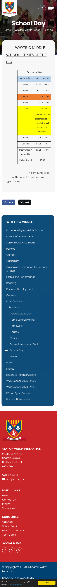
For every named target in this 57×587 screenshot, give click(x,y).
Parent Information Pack (17, 344)
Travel (6, 356)
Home (7, 30)
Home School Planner (15, 320)
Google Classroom (14, 313)
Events (6, 504)
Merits (6, 338)
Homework (9, 326)
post (25, 202)
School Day (9, 350)
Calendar (7, 522)
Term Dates (9, 535)
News (5, 495)
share (9, 202)
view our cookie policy (17, 584)
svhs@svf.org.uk (14, 479)
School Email (9, 526)
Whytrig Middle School (28, 30)
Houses (7, 332)
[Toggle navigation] (51, 8)
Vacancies (8, 508)
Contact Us (9, 499)
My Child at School (13, 530)
